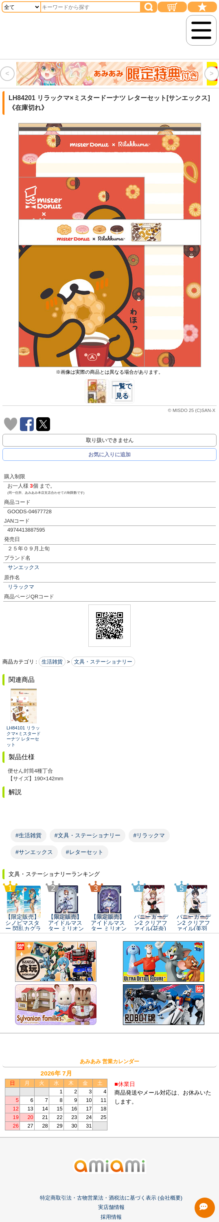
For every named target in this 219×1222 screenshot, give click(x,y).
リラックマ (21, 587)
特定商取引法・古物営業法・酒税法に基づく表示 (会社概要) (111, 1202)
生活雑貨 (52, 662)
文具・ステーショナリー (103, 662)
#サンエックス (34, 852)
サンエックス (23, 567)
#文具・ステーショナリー (87, 835)
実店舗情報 (111, 1212)
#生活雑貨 (28, 835)
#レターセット (84, 852)
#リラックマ (149, 835)
